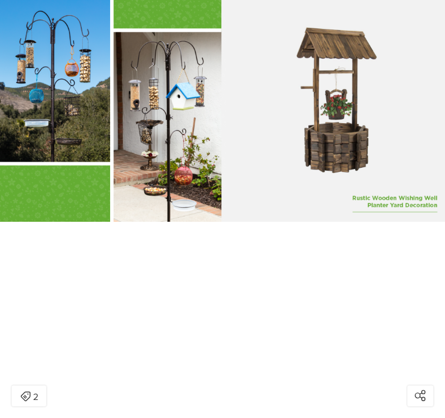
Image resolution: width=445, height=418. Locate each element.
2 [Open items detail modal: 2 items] (29, 397)
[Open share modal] (420, 395)
